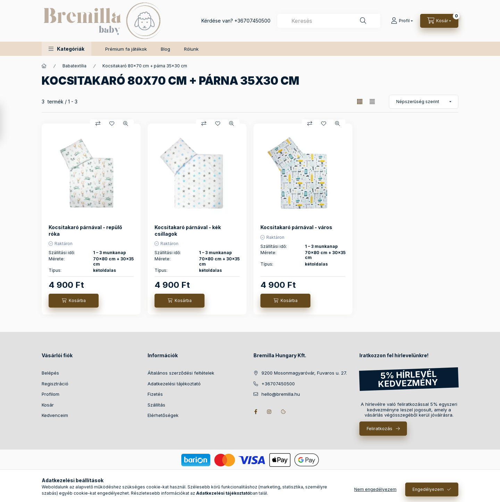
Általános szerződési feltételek (181, 373)
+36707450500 (252, 21)
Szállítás (156, 405)
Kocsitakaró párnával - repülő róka (85, 230)
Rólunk (191, 49)
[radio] (372, 101)
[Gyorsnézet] (126, 123)
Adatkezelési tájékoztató (174, 383)
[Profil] (402, 21)
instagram (269, 412)
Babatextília (74, 65)
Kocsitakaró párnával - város (296, 227)
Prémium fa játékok (126, 49)
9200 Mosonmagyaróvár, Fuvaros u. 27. (304, 373)
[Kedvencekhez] (112, 123)
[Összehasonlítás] (98, 123)
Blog (165, 49)
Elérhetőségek (163, 415)
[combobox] (328, 21)
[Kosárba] (74, 301)
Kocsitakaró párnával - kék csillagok (188, 230)
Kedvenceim (55, 415)
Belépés (50, 373)
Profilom (50, 394)
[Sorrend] (423, 102)
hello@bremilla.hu (280, 394)
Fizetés (155, 394)
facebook (255, 412)
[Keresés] (363, 20)
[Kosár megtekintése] (439, 21)
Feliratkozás (379, 428)
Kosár (48, 405)
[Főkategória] (44, 66)
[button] (66, 49)
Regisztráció (55, 383)
